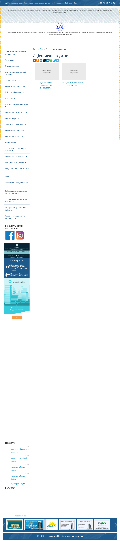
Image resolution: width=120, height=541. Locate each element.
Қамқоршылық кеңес (15, 162)
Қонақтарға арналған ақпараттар (15, 217)
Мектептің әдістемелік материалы (15, 52)
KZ (101, 3)
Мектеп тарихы (12, 118)
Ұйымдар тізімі (17, 260)
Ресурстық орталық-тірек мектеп (16, 149)
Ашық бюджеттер (26, 3)
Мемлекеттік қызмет (15, 130)
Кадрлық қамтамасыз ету (17, 169)
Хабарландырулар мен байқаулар (15, 208)
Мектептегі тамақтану (16, 156)
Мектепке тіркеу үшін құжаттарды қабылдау (17, 275)
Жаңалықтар (13, 3)
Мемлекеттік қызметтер (43, 3)
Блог (75, 3)
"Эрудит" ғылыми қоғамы (16, 105)
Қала (8, 176)
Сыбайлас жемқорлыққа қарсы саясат (16, 192)
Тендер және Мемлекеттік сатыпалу (17, 200)
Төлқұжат (10, 60)
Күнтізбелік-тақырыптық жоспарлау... (45, 85)
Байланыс (69, 3)
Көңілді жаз (11, 142)
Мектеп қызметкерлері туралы (15, 73)
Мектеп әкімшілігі (14, 136)
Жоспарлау (11, 98)
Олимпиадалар (13, 66)
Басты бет (38, 49)
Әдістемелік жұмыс (14, 92)
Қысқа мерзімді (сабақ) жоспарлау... (73, 83)
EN (107, 3)
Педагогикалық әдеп (15, 124)
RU (104, 3)
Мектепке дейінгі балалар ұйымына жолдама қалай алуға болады (16, 267)
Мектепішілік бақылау (16, 112)
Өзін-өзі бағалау (13, 80)
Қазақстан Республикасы (16, 183)
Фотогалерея (59, 3)
